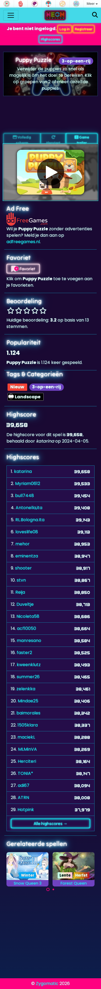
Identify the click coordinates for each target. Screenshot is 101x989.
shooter (23, 568)
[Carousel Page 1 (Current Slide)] (48, 889)
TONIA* (25, 773)
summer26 (28, 677)
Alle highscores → (51, 823)
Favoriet (23, 268)
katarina (23, 471)
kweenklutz (29, 665)
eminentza (26, 556)
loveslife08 (26, 532)
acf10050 (26, 628)
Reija (20, 592)
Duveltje (25, 604)
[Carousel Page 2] (53, 889)
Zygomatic (47, 983)
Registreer (83, 29)
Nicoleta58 (27, 616)
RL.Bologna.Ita (29, 520)
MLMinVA (27, 749)
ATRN (23, 797)
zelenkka (25, 689)
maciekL (26, 737)
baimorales (28, 713)
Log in (65, 29)
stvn (21, 580)
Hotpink (26, 809)
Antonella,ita (29, 508)
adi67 (23, 785)
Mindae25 (28, 701)
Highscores (50, 39)
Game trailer (82, 139)
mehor (22, 544)
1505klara (28, 725)
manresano (29, 640)
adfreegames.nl (23, 242)
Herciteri (27, 761)
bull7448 (24, 495)
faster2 (24, 652)
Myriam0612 (27, 483)
